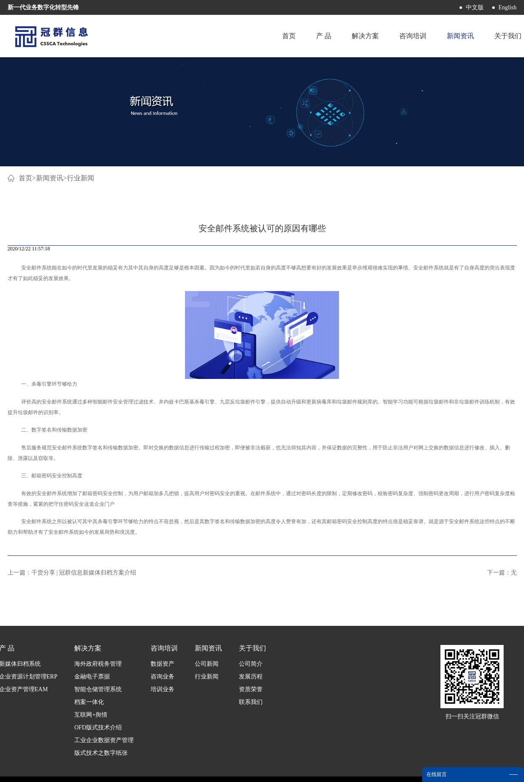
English (508, 7)
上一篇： (72, 572)
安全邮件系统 (36, 268)
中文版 (475, 7)
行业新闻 (80, 178)
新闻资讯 (49, 178)
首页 (289, 35)
